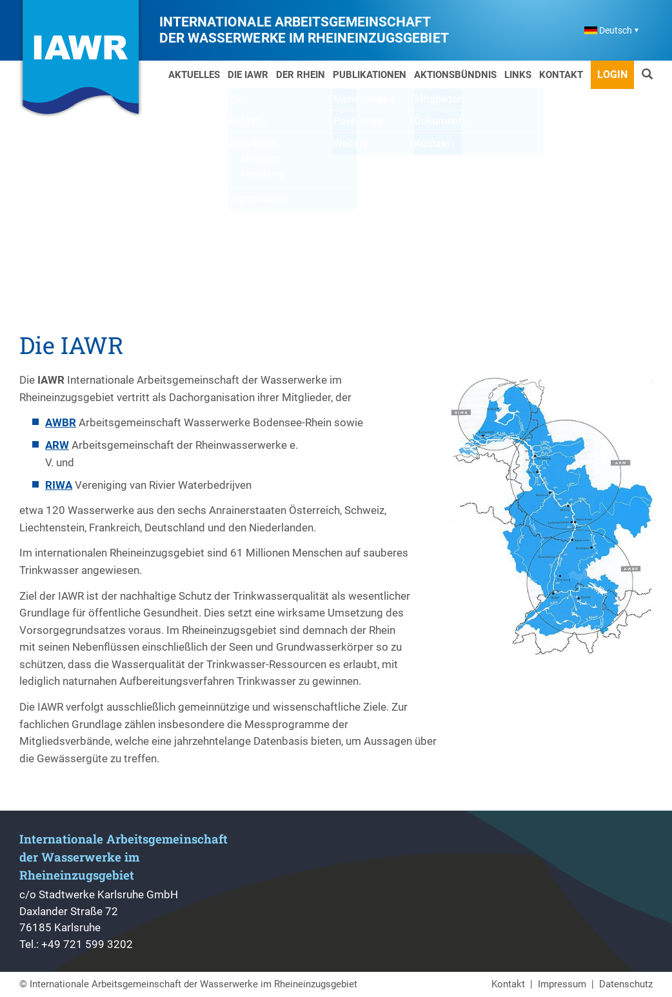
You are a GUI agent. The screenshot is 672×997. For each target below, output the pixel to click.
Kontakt (561, 75)
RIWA (58, 485)
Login (612, 74)
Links (517, 75)
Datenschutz (626, 984)
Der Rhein (300, 75)
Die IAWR (248, 75)
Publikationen (369, 75)
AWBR (60, 422)
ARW (57, 445)
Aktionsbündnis (455, 75)
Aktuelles (194, 75)
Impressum (562, 984)
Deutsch (608, 30)
